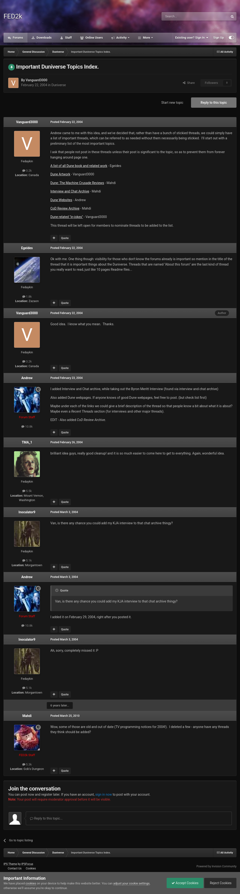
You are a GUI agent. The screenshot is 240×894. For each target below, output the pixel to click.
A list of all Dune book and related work (78, 166)
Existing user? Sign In (191, 38)
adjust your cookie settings (131, 883)
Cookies (31, 868)
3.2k (27, 170)
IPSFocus (27, 864)
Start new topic (172, 102)
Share (189, 83)
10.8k (27, 426)
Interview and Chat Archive (69, 191)
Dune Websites (61, 200)
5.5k (27, 491)
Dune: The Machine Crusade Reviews (77, 183)
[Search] (183, 16)
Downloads (44, 37)
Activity (122, 37)
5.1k (27, 560)
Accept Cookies (185, 883)
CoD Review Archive (64, 208)
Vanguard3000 (36, 80)
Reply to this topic (214, 102)
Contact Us (15, 868)
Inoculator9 (27, 512)
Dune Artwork (60, 174)
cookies (31, 883)
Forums (17, 37)
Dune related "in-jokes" (66, 217)
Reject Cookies (220, 883)
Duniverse (58, 85)
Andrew (27, 378)
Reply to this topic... (46, 818)
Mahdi (26, 716)
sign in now (103, 794)
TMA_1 (27, 442)
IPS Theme (10, 864)
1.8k (27, 296)
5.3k (27, 764)
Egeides (27, 248)
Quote (64, 238)
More (146, 37)
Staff (68, 37)
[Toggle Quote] (57, 590)
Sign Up (218, 37)
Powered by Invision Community (216, 866)
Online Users (94, 37)
